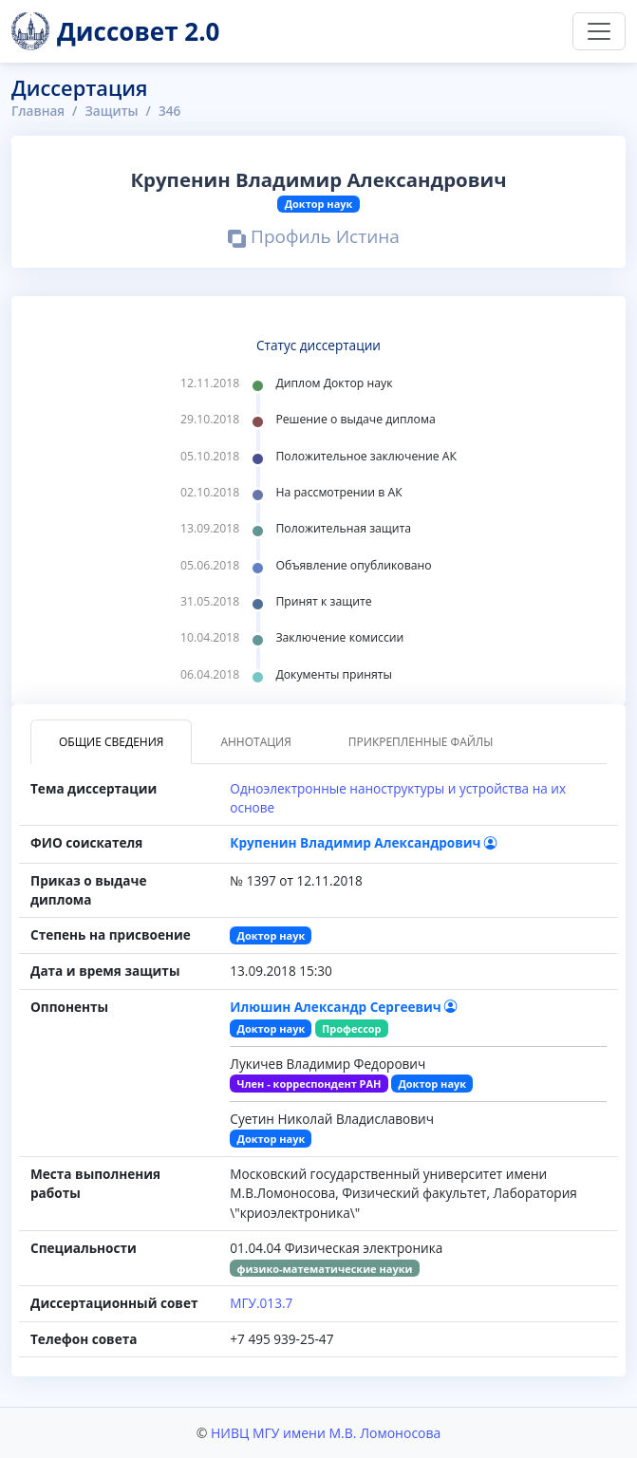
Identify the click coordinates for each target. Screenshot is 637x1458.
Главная (38, 111)
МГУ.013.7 (261, 1303)
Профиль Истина (314, 239)
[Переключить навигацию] (599, 31)
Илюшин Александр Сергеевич (344, 1007)
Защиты (111, 111)
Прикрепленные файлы (421, 742)
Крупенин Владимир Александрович (363, 842)
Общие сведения (111, 742)
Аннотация (255, 742)
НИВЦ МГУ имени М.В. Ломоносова (325, 1433)
